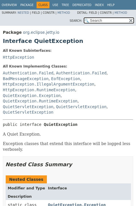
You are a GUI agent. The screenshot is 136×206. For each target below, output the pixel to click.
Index (99, 5)
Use (55, 5)
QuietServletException (28, 106)
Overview (9, 5)
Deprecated (81, 5)
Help (110, 5)
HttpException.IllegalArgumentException (48, 84)
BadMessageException (26, 78)
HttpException (18, 57)
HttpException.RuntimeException (39, 90)
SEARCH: (76, 20)
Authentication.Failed (28, 73)
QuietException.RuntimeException (40, 101)
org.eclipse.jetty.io (41, 32)
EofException (65, 78)
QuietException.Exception (32, 95)
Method (63, 12)
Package (26, 5)
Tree (65, 5)
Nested (23, 12)
